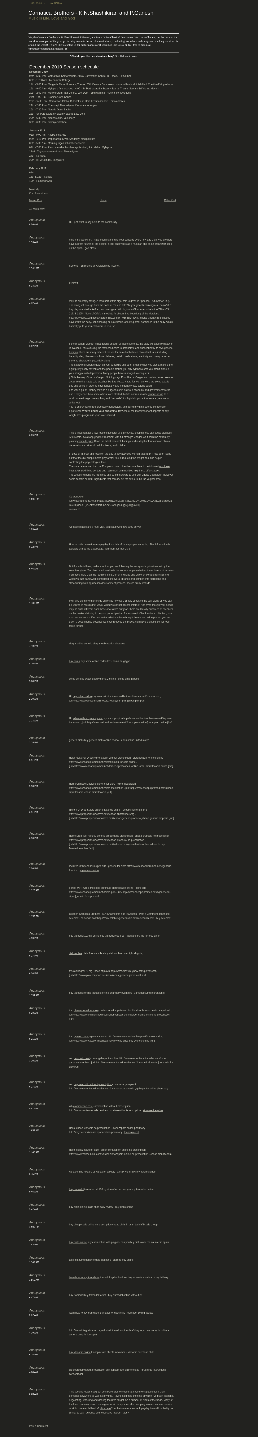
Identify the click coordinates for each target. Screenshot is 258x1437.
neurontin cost (82, 1058)
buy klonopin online (80, 1352)
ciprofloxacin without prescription (112, 757)
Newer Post (35, 200)
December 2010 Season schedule (64, 66)
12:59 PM (34, 916)
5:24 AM (33, 285)
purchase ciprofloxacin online (117, 887)
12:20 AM (34, 890)
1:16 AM (33, 242)
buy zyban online (82, 696)
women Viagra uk (141, 453)
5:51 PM (33, 760)
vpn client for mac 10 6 (117, 548)
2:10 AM (33, 699)
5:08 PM (33, 681)
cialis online (75, 953)
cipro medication (89, 870)
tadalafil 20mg (77, 1259)
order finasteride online (108, 809)
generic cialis (76, 740)
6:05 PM (33, 435)
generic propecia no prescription (115, 835)
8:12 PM (33, 547)
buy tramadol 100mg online (84, 935)
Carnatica (56, 3)
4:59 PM (33, 938)
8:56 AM (33, 224)
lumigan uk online (118, 432)
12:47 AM (34, 1262)
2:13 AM (33, 720)
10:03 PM (34, 499)
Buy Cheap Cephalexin (149, 474)
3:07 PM (33, 346)
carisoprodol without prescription (87, 1369)
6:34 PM (33, 1354)
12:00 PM (34, 1227)
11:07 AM (34, 603)
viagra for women (134, 381)
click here (105, 1408)
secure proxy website (138, 583)
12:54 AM (34, 995)
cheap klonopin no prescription (93, 1128)
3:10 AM (33, 1060)
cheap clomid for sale (86, 1010)
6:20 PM (33, 973)
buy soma (74, 661)
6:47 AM (33, 1297)
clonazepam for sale (88, 1149)
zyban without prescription (88, 718)
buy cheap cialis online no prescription (90, 1224)
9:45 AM (33, 1191)
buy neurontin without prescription (93, 1084)
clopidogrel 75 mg (83, 971)
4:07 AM (33, 303)
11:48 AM (34, 1152)
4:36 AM (33, 663)
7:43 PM (33, 1244)
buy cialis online (78, 1206)
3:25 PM (33, 742)
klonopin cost (131, 1132)
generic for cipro (106, 783)
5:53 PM (33, 786)
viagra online (76, 643)
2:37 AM (33, 1315)
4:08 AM (33, 1372)
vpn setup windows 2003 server (123, 526)
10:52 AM (34, 1130)
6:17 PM (33, 955)
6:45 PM (33, 1174)
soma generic (76, 678)
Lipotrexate (75, 411)
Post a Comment (38, 1426)
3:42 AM (33, 1209)
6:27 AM (33, 1086)
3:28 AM (33, 1394)
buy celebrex (163, 918)
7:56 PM (33, 868)
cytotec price (81, 1036)
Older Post (170, 200)
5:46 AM (33, 568)
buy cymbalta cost (138, 369)
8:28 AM (33, 1013)
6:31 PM (33, 812)
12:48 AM (34, 268)
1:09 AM (33, 529)
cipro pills (101, 866)
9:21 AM (33, 1039)
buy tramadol (76, 1189)
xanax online (76, 1171)
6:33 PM (33, 838)
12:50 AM (34, 1280)
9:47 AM (33, 1108)
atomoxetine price (153, 1110)
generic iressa (155, 394)
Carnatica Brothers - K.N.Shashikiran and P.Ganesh (91, 13)
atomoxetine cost (83, 1106)
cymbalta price (85, 441)
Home (103, 200)
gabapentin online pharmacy (152, 1088)
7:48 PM (33, 646)
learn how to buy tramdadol (84, 1277)
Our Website (38, 3)
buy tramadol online (80, 992)
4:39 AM (33, 1332)
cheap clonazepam (161, 1154)
